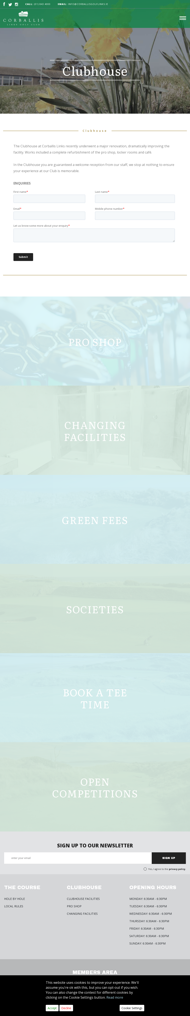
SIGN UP (168, 858)
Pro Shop (74, 906)
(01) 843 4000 (42, 4)
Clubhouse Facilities (83, 899)
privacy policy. (177, 869)
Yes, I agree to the (167, 869)
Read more (114, 997)
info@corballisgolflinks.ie (83, 4)
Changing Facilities (82, 914)
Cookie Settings (131, 1008)
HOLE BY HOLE (14, 899)
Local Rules (13, 906)
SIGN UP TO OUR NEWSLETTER (95, 845)
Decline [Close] (66, 1008)
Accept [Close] (52, 1008)
